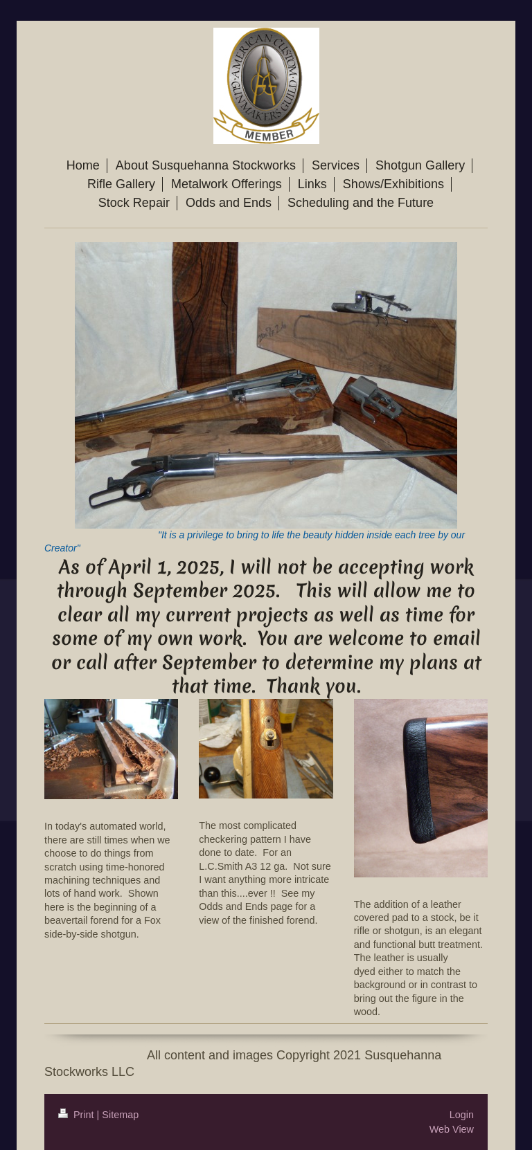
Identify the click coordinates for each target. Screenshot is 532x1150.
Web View (451, 1129)
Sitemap (120, 1114)
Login (462, 1114)
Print (77, 1114)
